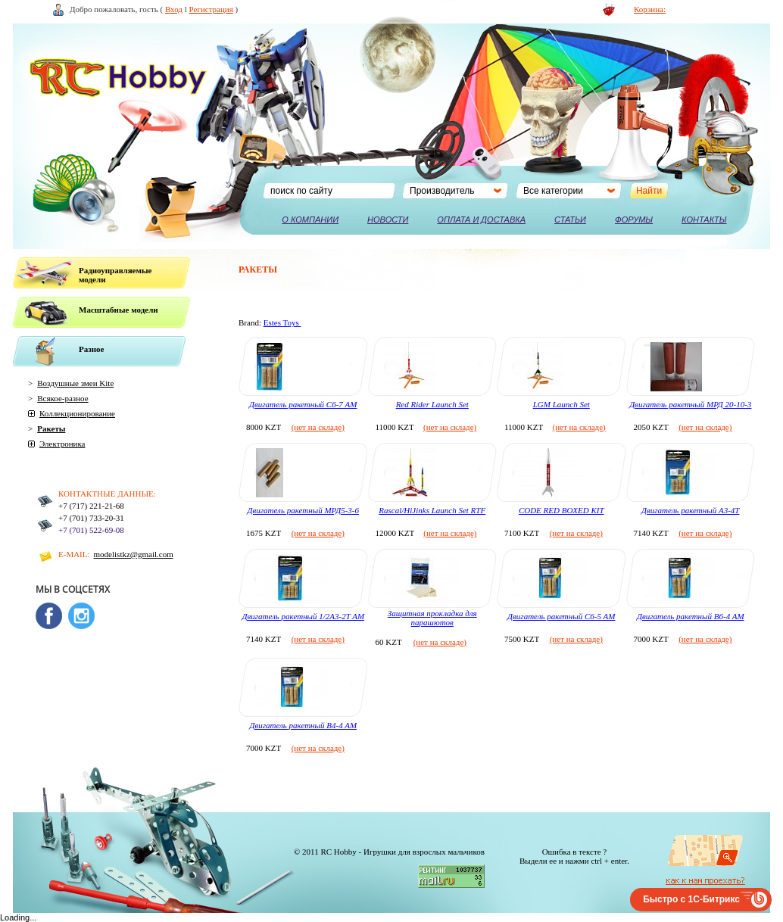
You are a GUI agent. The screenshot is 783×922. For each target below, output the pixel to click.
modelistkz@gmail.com (133, 554)
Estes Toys (282, 322)
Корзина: (650, 9)
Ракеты (51, 428)
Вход (173, 9)
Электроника (62, 443)
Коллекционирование (77, 413)
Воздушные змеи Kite (75, 383)
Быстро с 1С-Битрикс (691, 899)
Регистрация (211, 9)
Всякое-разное (62, 398)
